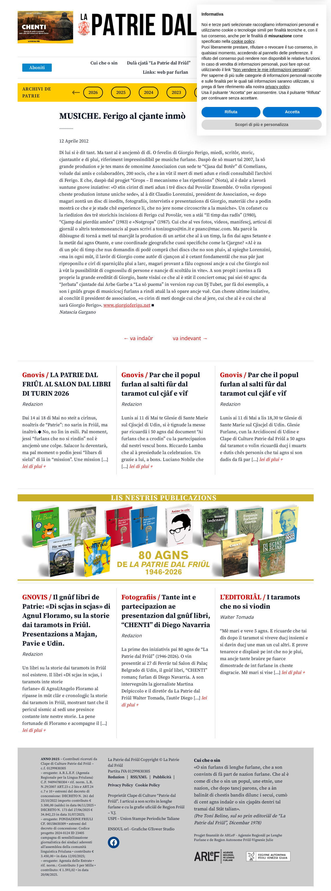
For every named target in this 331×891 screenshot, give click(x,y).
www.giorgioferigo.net (126, 305)
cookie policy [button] (243, 792)
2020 (259, 92)
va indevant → (190, 338)
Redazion (116, 777)
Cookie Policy (147, 785)
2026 (93, 92)
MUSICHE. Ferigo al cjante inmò (122, 116)
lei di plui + (33, 466)
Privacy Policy (120, 785)
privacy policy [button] (277, 837)
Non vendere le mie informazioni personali (271, 820)
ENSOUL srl (118, 829)
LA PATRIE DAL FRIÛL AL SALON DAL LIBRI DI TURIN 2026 (66, 384)
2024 (148, 92)
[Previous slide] (76, 92)
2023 (176, 92)
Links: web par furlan (165, 72)
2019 (287, 92)
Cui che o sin (104, 63)
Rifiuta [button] (231, 862)
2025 (120, 92)
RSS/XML (138, 777)
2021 (231, 92)
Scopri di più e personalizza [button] (261, 875)
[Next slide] (304, 92)
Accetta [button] (292, 862)
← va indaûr (138, 338)
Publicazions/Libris (220, 63)
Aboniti (37, 68)
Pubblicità (162, 777)
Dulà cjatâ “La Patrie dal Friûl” (159, 63)
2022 (204, 92)
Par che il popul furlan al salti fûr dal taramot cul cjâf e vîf (160, 384)
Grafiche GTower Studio (153, 829)
